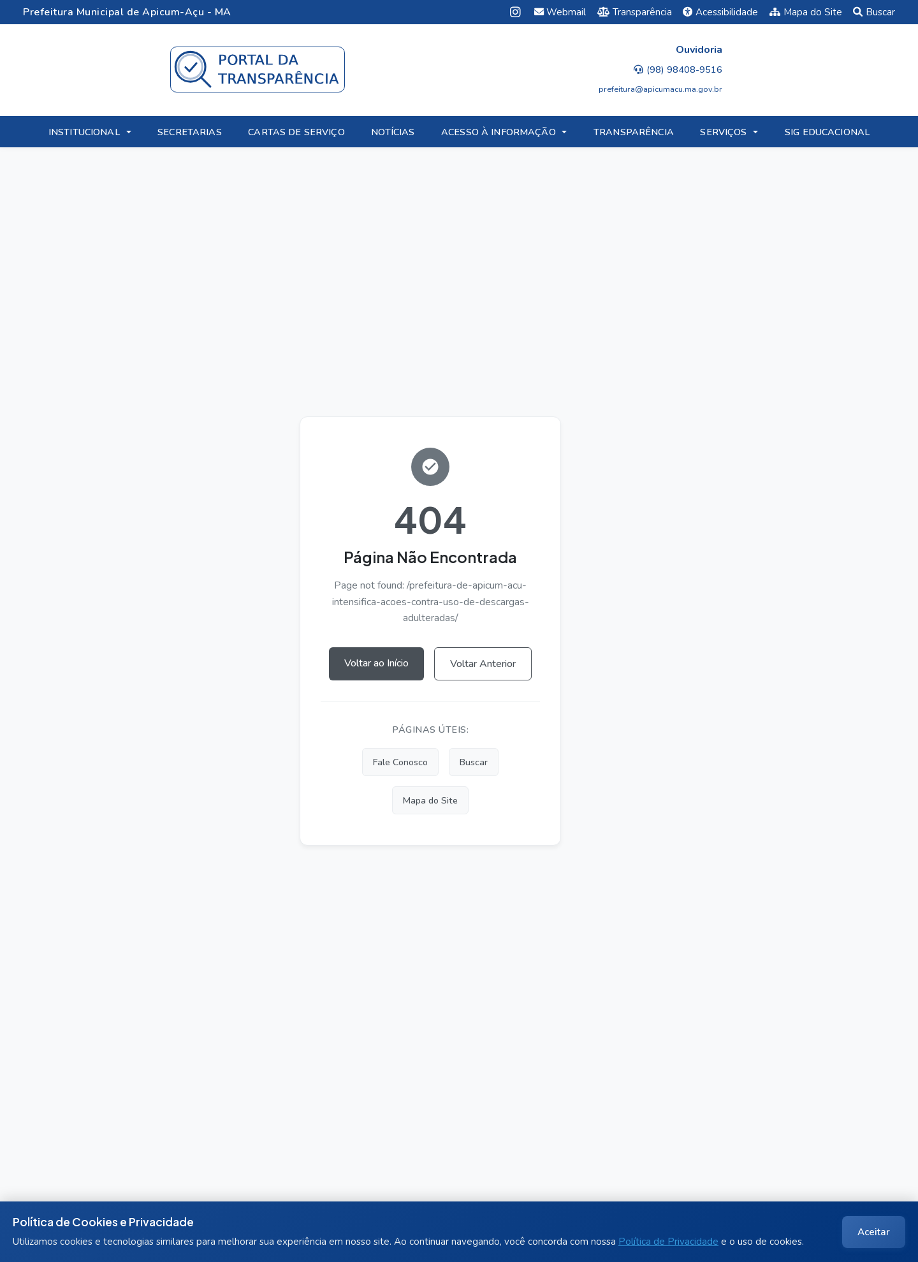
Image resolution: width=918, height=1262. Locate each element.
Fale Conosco (400, 762)
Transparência (634, 12)
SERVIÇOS (723, 132)
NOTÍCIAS (392, 132)
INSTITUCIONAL (84, 132)
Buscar (874, 12)
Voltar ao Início (376, 663)
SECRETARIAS (189, 132)
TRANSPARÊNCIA (634, 132)
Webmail (560, 12)
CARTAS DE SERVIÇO (296, 132)
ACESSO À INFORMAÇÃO (498, 132)
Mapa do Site (805, 12)
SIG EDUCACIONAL (827, 132)
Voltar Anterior (483, 664)
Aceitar (873, 1232)
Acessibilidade (720, 12)
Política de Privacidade (668, 1241)
